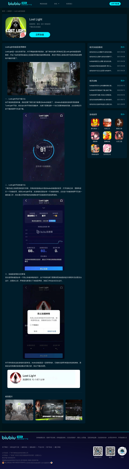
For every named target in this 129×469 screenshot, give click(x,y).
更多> (123, 47)
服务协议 (24, 447)
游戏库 (9, 11)
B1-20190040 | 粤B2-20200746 (28, 460)
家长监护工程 (14, 447)
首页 (3, 11)
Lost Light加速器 (19, 11)
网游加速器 (43, 4)
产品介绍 (41, 447)
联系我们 (69, 4)
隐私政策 (33, 447)
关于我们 (5, 447)
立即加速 (40, 34)
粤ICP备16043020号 (8, 458)
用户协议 (49, 447)
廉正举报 (57, 447)
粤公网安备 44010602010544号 (13, 463)
